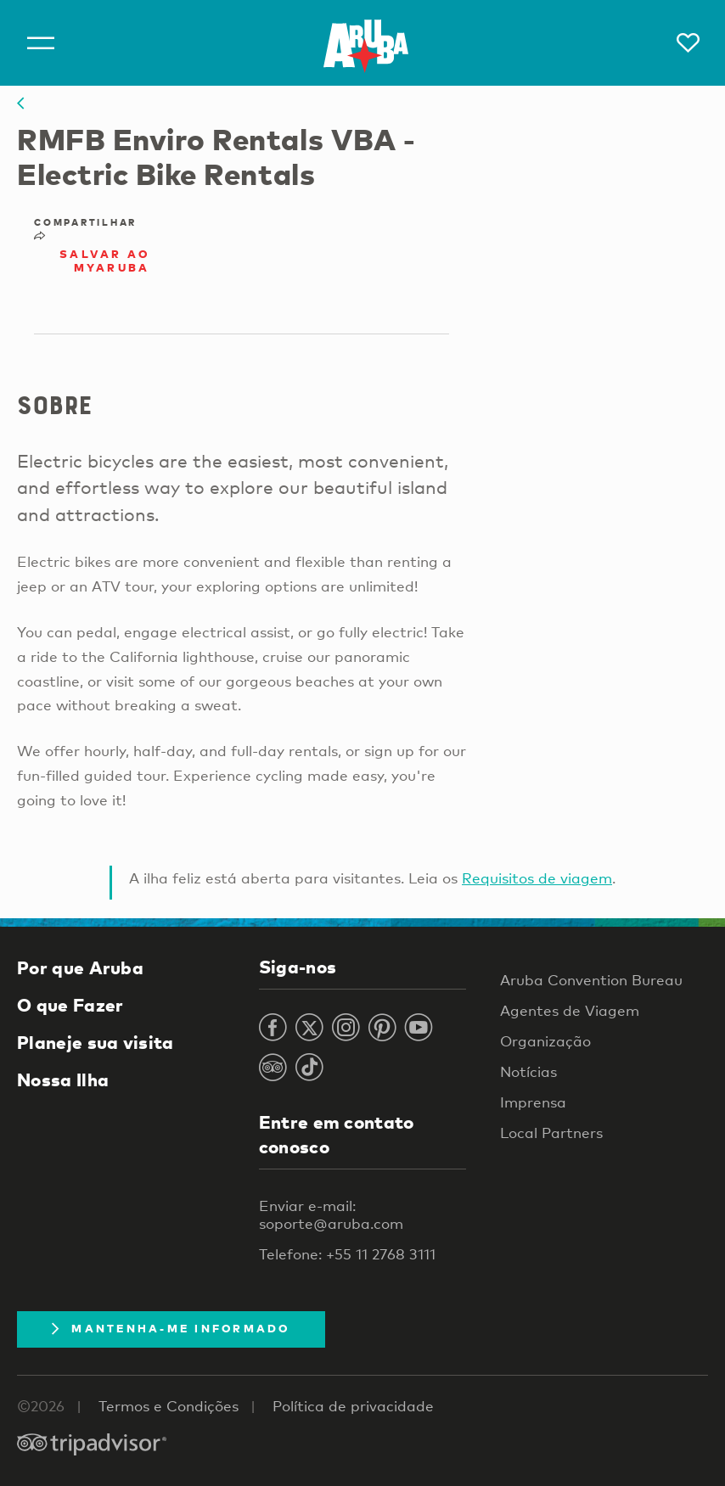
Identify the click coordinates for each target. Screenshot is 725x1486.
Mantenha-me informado (171, 1328)
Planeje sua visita (95, 1042)
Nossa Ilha (63, 1079)
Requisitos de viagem (537, 878)
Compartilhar (85, 228)
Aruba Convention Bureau (591, 980)
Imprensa (533, 1102)
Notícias (528, 1071)
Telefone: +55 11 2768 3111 (347, 1254)
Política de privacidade (353, 1406)
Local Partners (551, 1132)
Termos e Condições (168, 1406)
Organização (545, 1041)
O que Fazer (70, 1005)
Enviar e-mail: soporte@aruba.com (331, 1214)
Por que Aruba (80, 967)
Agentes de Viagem (569, 1010)
